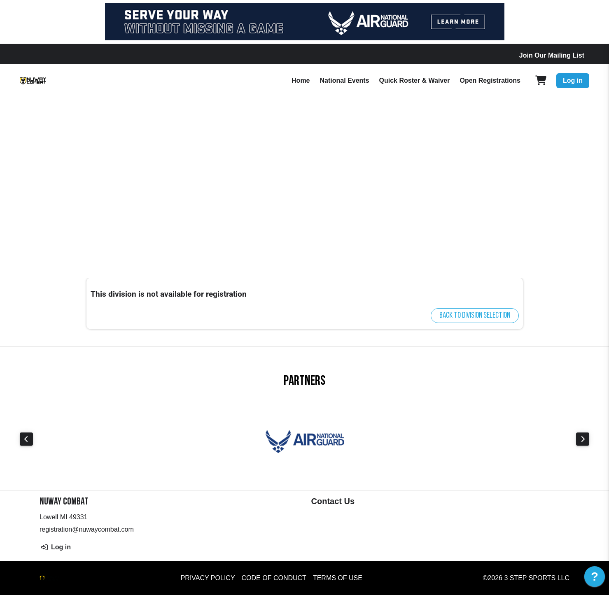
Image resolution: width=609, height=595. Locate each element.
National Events (344, 80)
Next (582, 439)
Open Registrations (490, 80)
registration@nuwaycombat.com (87, 529)
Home (301, 80)
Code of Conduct (274, 577)
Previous (26, 439)
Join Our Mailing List (551, 55)
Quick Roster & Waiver (414, 80)
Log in (573, 80)
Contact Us (333, 501)
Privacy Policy (208, 577)
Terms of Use (337, 577)
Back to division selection (474, 315)
